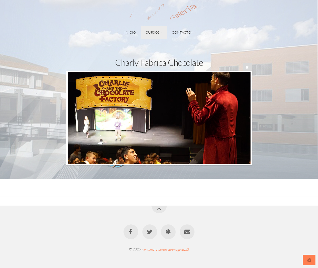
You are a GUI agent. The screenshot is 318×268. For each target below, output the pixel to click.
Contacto (181, 32)
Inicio (130, 32)
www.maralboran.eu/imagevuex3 (165, 249)
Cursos (153, 32)
